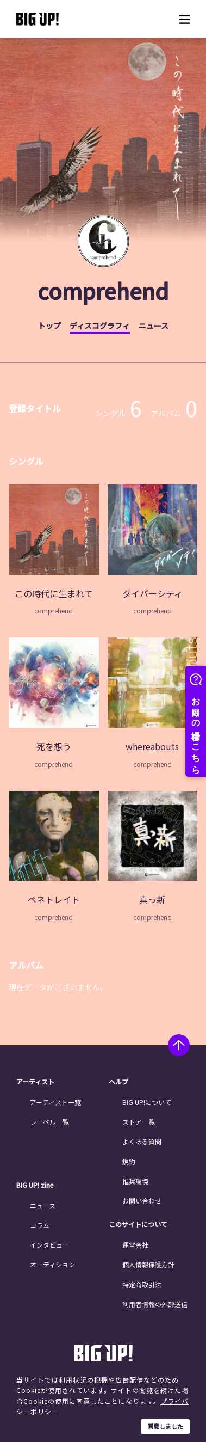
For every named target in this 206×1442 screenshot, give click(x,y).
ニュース (153, 325)
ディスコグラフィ (100, 325)
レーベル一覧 (49, 1121)
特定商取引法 (141, 1284)
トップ (49, 325)
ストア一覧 (138, 1121)
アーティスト (35, 1081)
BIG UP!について (146, 1102)
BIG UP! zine (35, 1185)
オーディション (52, 1264)
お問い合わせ (141, 1200)
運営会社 (135, 1244)
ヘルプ (118, 1081)
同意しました (165, 1426)
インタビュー (49, 1244)
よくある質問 (141, 1141)
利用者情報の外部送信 (155, 1304)
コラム (39, 1225)
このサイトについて (138, 1224)
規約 (128, 1161)
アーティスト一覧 (55, 1102)
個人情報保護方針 (148, 1264)
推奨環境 (135, 1181)
